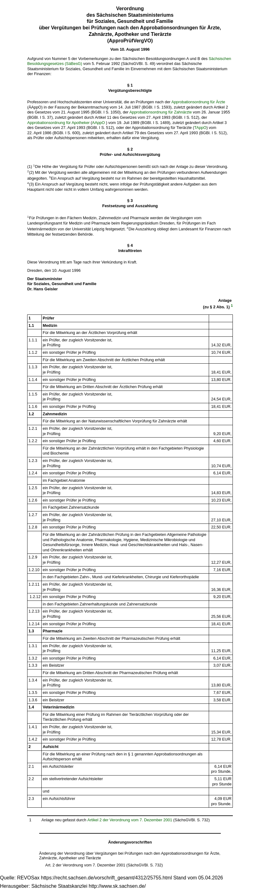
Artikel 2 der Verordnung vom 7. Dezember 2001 (129, 820)
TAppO (200, 127)
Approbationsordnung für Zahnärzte (160, 112)
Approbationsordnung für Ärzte (198, 102)
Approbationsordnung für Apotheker (58, 122)
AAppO (98, 122)
